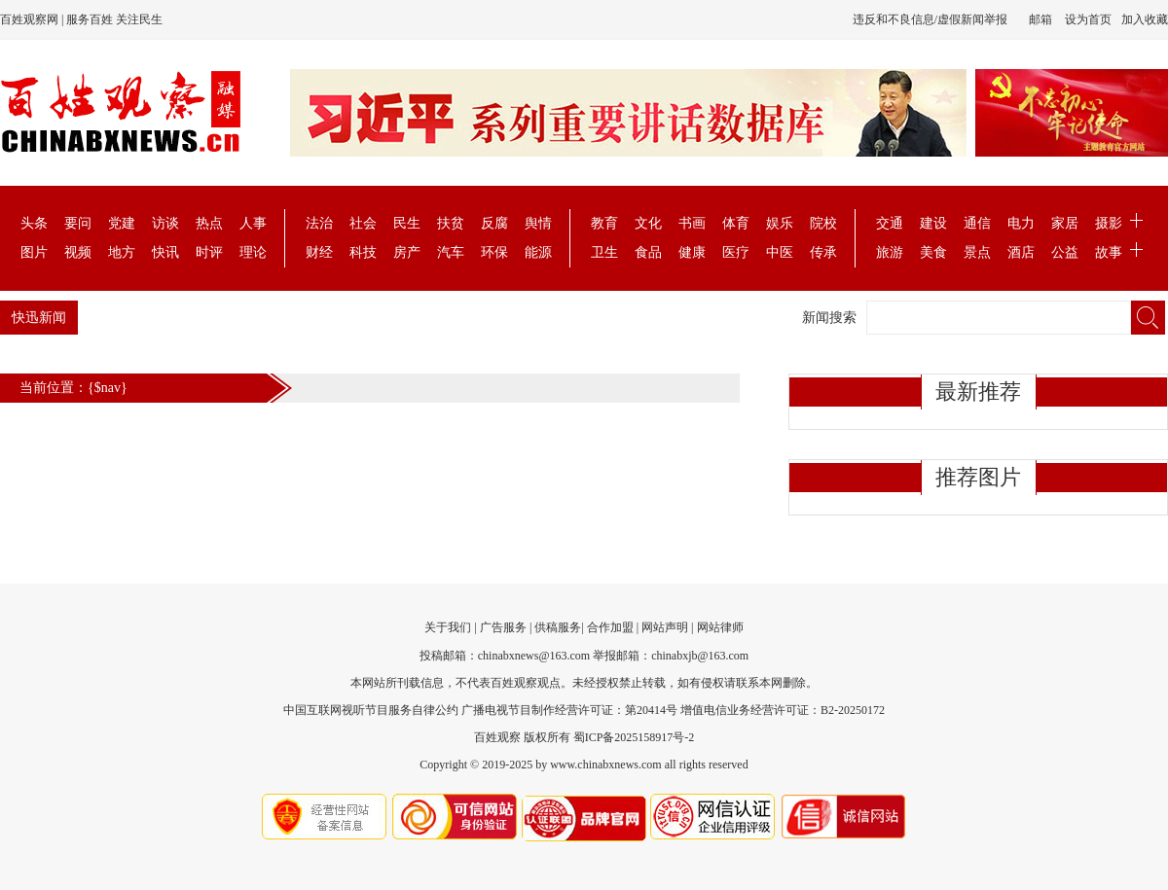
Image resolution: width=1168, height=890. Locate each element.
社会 (363, 223)
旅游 (889, 252)
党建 (121, 223)
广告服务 (503, 627)
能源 (538, 252)
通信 (977, 223)
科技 (363, 252)
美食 (933, 252)
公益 (1064, 252)
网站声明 (664, 627)
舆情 (538, 223)
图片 (34, 252)
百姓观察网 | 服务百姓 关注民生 (81, 19)
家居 (1064, 223)
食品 (648, 252)
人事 (253, 223)
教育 (604, 223)
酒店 (1021, 252)
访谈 (165, 223)
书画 (692, 223)
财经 (319, 252)
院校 (823, 223)
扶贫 (450, 223)
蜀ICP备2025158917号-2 (634, 737)
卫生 (604, 252)
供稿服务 (557, 627)
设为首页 (1088, 19)
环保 (494, 252)
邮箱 (1040, 19)
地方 (121, 252)
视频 (77, 252)
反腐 (494, 223)
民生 (406, 223)
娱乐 (779, 223)
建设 (933, 223)
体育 (735, 223)
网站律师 (720, 627)
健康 (692, 252)
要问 (77, 223)
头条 (34, 223)
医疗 (735, 252)
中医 (779, 252)
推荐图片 (978, 477)
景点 (977, 252)
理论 (253, 252)
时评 (209, 252)
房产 (406, 252)
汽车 (450, 252)
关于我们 (447, 627)
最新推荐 (978, 391)
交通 (889, 223)
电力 (1021, 223)
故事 (1108, 252)
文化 (648, 223)
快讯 (165, 252)
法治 (319, 223)
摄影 (1108, 223)
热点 (209, 223)
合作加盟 (610, 627)
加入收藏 (1144, 19)
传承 (823, 252)
